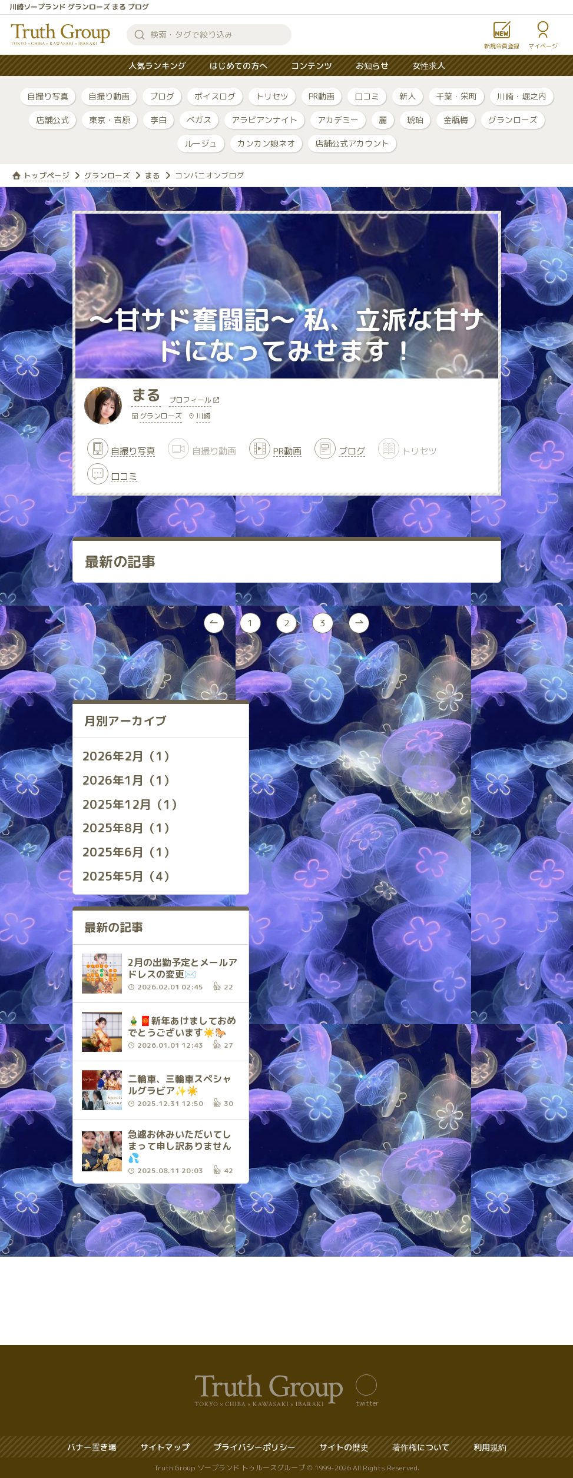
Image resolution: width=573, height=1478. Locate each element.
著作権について (421, 1446)
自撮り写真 (47, 96)
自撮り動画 (109, 96)
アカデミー (338, 119)
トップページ (46, 175)
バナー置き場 (92, 1446)
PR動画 (321, 96)
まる (152, 175)
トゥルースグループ (60, 35)
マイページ (543, 46)
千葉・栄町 (456, 96)
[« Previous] (213, 625)
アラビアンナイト (264, 119)
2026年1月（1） (128, 781)
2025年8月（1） (128, 829)
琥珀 (415, 119)
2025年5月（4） (128, 876)
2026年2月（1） (128, 758)
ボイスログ (215, 96)
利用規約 (489, 1446)
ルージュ (200, 143)
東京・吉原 (109, 119)
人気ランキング (157, 65)
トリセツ (272, 96)
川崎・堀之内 (521, 96)
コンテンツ (311, 65)
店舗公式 (52, 119)
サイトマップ (165, 1446)
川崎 (203, 417)
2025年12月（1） (132, 805)
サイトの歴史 (344, 1446)
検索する (139, 35)
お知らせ (372, 65)
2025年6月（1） (128, 852)
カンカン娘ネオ (266, 143)
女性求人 (428, 65)
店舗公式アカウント (352, 143)
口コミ (367, 96)
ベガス (199, 119)
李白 (158, 119)
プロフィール (191, 402)
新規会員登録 (501, 46)
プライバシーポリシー (254, 1446)
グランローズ (513, 119)
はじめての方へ (238, 65)
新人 (407, 96)
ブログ (162, 96)
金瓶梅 (455, 119)
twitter (367, 1402)
